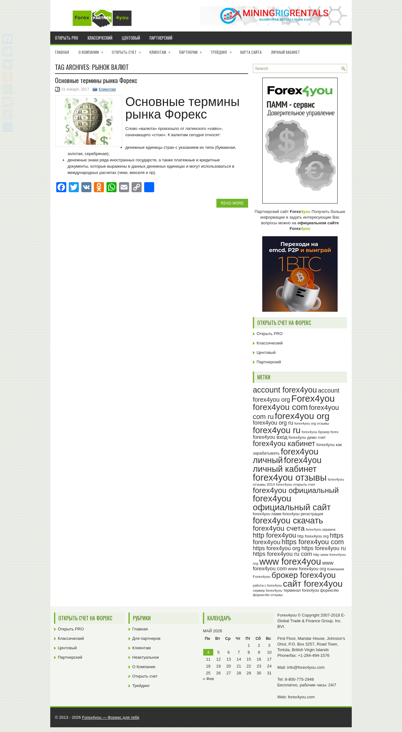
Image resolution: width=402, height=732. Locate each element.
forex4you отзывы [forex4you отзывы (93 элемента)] (290, 477)
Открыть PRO (66, 38)
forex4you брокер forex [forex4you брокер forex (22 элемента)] (320, 432)
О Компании (93, 50)
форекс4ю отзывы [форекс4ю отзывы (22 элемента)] (268, 595)
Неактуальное (145, 657)
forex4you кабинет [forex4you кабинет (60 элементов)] (284, 443)
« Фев (208, 678)
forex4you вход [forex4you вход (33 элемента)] (270, 437)
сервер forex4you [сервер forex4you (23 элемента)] (267, 590)
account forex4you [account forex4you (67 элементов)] (285, 389)
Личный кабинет (285, 52)
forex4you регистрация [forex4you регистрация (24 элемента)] (302, 514)
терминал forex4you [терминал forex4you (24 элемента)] (301, 590)
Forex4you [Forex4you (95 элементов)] (313, 398)
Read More (232, 203)
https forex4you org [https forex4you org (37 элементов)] (276, 548)
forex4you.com (301, 697)
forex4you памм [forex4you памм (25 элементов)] (267, 514)
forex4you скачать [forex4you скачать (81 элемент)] (288, 520)
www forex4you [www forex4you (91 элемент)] (290, 561)
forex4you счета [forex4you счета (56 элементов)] (279, 528)
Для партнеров (146, 638)
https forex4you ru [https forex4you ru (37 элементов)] (324, 548)
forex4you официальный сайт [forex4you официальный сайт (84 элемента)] (292, 503)
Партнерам (192, 50)
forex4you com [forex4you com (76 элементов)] (280, 407)
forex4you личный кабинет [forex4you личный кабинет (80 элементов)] (287, 464)
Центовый (131, 38)
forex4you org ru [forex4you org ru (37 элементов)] (273, 423)
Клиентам (161, 50)
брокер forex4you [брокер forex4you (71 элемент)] (304, 575)
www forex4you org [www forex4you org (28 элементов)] (307, 568)
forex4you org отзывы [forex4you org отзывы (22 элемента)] (311, 423)
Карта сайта (251, 52)
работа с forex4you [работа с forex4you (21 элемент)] (267, 585)
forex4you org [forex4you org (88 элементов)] (302, 416)
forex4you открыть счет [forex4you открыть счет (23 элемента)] (296, 484)
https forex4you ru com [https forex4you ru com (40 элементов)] (282, 553)
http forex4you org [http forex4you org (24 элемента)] (313, 536)
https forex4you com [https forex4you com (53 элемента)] (312, 542)
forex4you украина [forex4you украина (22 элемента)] (320, 529)
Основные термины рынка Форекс (96, 80)
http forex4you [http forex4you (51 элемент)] (274, 535)
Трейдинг (223, 50)
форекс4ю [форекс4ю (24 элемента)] (329, 590)
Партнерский (160, 38)
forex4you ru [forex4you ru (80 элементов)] (277, 430)
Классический (100, 38)
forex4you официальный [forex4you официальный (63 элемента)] (296, 490)
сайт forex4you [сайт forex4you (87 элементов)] (313, 584)
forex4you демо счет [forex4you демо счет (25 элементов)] (307, 437)
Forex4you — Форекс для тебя (110, 717)
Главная (62, 52)
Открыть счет (128, 50)
